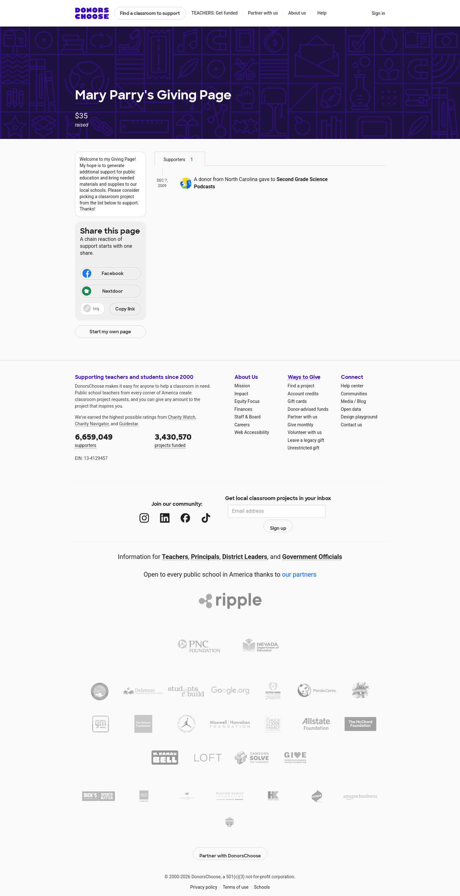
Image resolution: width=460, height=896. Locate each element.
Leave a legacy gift (306, 440)
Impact (241, 393)
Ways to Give (304, 377)
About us (297, 13)
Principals (205, 543)
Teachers (175, 543)
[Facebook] (179, 511)
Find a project (301, 385)
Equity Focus (247, 401)
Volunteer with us (305, 432)
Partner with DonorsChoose (230, 836)
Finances (243, 409)
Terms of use (236, 870)
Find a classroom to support (150, 13)
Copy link (125, 309)
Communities (354, 393)
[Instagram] (138, 511)
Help (321, 13)
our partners (299, 561)
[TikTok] (199, 511)
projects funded (190, 440)
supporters (110, 440)
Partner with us (263, 13)
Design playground (359, 416)
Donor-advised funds (308, 409)
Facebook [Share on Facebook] (102, 274)
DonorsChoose (92, 13)
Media (347, 401)
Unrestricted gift (303, 447)
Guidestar (128, 423)
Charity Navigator (92, 423)
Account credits (303, 393)
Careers (242, 424)
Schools (262, 870)
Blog (361, 401)
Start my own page (110, 332)
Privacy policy (203, 870)
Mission (242, 385)
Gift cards (297, 401)
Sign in (378, 13)
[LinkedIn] (158, 511)
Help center (352, 385)
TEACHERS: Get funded (214, 13)
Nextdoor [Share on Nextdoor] (102, 291)
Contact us (351, 424)
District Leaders (244, 543)
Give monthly (300, 424)
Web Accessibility (252, 432)
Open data (351, 409)
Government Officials (312, 543)
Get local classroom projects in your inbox (278, 499)
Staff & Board (248, 416)
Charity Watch (181, 417)
